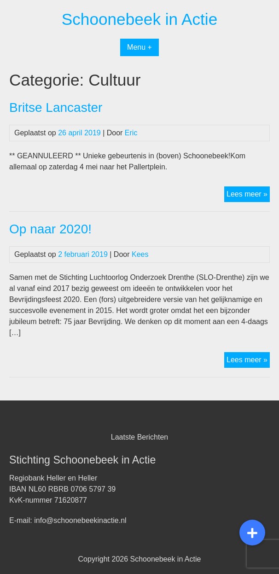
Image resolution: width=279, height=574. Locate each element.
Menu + (139, 47)
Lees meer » (248, 195)
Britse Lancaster (55, 107)
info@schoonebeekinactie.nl (80, 520)
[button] (252, 532)
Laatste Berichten (140, 437)
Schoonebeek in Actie (139, 19)
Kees (140, 254)
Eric (131, 133)
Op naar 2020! (50, 229)
